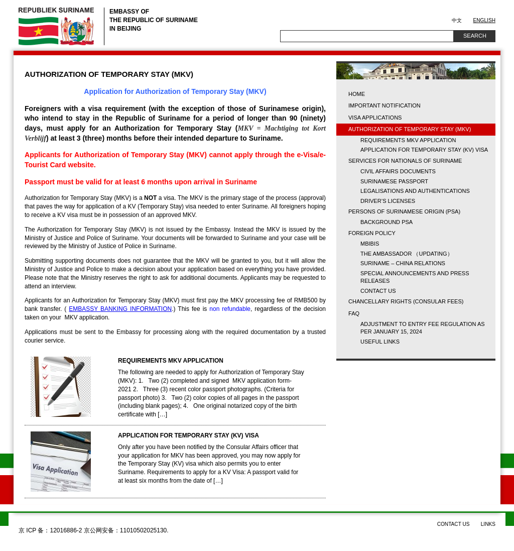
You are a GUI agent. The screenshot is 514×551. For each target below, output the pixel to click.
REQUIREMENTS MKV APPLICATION (170, 360)
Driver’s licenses (387, 201)
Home (356, 94)
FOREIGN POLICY (372, 233)
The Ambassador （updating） (406, 254)
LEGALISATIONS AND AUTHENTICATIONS (415, 191)
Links (488, 524)
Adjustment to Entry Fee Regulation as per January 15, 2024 (422, 328)
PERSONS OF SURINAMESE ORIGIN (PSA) (404, 211)
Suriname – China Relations (402, 263)
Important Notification (384, 105)
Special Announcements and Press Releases (414, 277)
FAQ (353, 313)
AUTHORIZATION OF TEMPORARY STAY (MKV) (409, 129)
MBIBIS (369, 244)
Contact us (378, 291)
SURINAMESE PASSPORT (394, 181)
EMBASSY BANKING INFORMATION (120, 308)
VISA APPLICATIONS (375, 118)
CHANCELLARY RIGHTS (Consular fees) (405, 301)
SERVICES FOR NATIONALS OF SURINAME (405, 161)
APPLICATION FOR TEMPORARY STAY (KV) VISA (188, 435)
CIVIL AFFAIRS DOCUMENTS (398, 171)
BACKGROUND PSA (386, 222)
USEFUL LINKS (380, 342)
